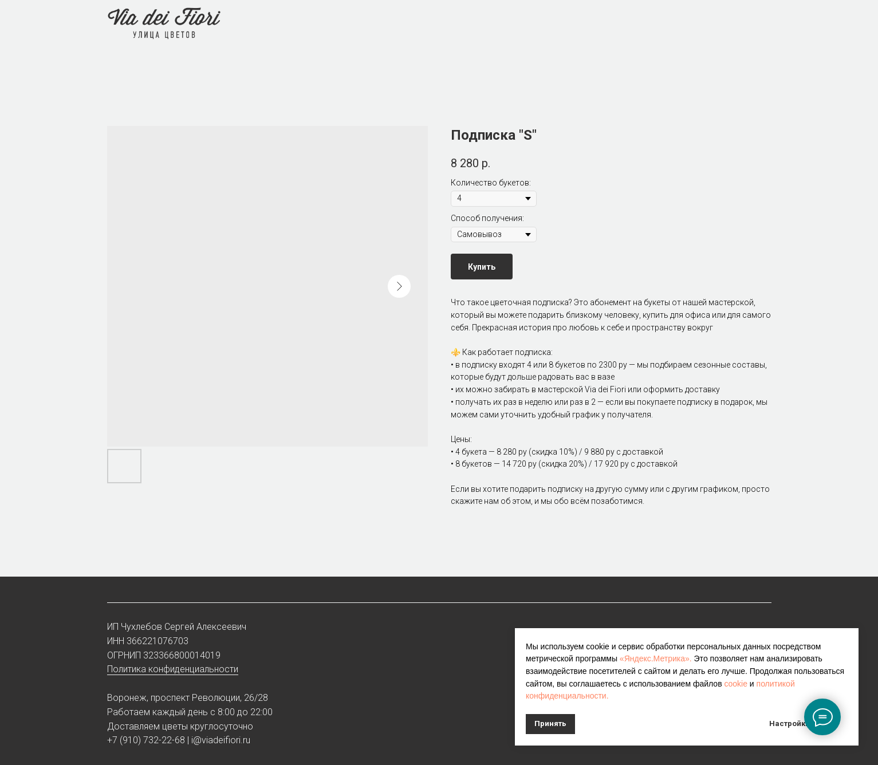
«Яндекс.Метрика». (656, 658)
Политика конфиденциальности (172, 669)
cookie (735, 683)
